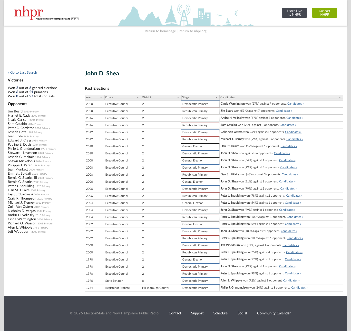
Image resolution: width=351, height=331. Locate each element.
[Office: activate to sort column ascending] (122, 97)
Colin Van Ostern (20, 207)
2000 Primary (38, 116)
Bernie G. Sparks (20, 182)
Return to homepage (160, 31)
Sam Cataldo (17, 124)
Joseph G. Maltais (21, 157)
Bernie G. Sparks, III (22, 178)
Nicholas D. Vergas (22, 211)
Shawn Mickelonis (21, 161)
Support (197, 313)
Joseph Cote (17, 132)
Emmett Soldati (19, 173)
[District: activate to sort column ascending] (161, 97)
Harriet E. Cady (19, 115)
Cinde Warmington (22, 219)
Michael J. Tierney (21, 202)
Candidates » (295, 103)
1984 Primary (34, 132)
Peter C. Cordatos (21, 128)
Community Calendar (274, 313)
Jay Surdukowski (20, 194)
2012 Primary (43, 203)
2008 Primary (45, 178)
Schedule (220, 313)
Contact (175, 313)
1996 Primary (40, 228)
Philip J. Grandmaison (24, 148)
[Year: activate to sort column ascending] (94, 97)
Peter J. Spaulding (21, 186)
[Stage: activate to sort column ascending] (200, 97)
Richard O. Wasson (22, 223)
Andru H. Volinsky (21, 215)
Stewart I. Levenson (22, 153)
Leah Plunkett (18, 169)
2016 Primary (35, 124)
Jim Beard (15, 111)
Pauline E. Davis (19, 144)
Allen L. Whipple (20, 227)
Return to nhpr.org (192, 31)
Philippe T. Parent (21, 165)
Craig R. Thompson (22, 198)
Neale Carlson (18, 119)
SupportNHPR (324, 13)
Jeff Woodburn (19, 231)
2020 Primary (31, 111)
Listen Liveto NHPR (294, 13)
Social (242, 313)
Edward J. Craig (19, 140)
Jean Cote (15, 136)
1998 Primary (42, 186)
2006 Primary (36, 120)
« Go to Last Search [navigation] (22, 72)
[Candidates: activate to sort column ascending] (281, 97)
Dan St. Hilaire (18, 190)
